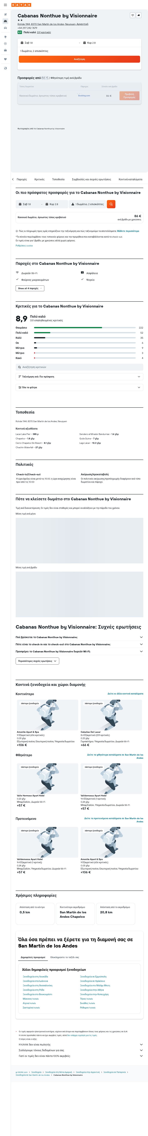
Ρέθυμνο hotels (87, 1061)
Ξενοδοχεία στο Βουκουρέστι (37, 1048)
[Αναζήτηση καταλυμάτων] (5, 21)
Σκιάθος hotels (87, 1057)
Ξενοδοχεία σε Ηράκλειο (92, 1035)
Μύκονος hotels (30, 1052)
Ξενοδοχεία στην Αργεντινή (88, 1126)
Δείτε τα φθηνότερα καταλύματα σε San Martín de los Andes (115, 810)
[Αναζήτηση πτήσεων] (5, 14)
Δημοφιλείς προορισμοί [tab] (33, 1011)
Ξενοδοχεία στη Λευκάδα (35, 1030)
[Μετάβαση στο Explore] (5, 37)
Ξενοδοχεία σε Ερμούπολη (93, 1030)
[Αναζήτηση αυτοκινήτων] (5, 28)
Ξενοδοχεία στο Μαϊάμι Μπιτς (95, 1039)
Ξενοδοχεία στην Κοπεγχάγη (94, 1048)
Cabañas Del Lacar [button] (91, 786)
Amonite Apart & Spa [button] (28, 786)
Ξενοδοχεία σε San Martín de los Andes (33, 1129)
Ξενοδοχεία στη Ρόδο (33, 1044)
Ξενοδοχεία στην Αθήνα (92, 1044)
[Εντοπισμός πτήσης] (5, 43)
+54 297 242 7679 (27, 27)
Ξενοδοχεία (36, 1126)
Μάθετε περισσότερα (128, 232)
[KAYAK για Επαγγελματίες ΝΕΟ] (5, 50)
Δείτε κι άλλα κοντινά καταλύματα (125, 747)
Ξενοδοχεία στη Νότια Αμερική (58, 1126)
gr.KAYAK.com (22, 1126)
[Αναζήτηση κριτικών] (82, 368)
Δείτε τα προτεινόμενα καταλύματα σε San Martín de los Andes (113, 874)
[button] (5, 4)
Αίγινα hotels (29, 1057)
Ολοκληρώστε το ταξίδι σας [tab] (64, 1011)
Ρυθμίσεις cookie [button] (24, 247)
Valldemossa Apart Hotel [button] (94, 849)
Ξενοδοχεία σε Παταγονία (115, 1126)
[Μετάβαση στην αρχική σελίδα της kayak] (21, 5)
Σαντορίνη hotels (31, 1061)
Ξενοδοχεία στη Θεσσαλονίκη (37, 1039)
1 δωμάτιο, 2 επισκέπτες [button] (34, 51)
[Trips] (5, 59)
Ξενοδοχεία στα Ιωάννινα (35, 1035)
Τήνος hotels (86, 1052)
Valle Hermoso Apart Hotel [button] (30, 849)
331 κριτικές (44, 32)
